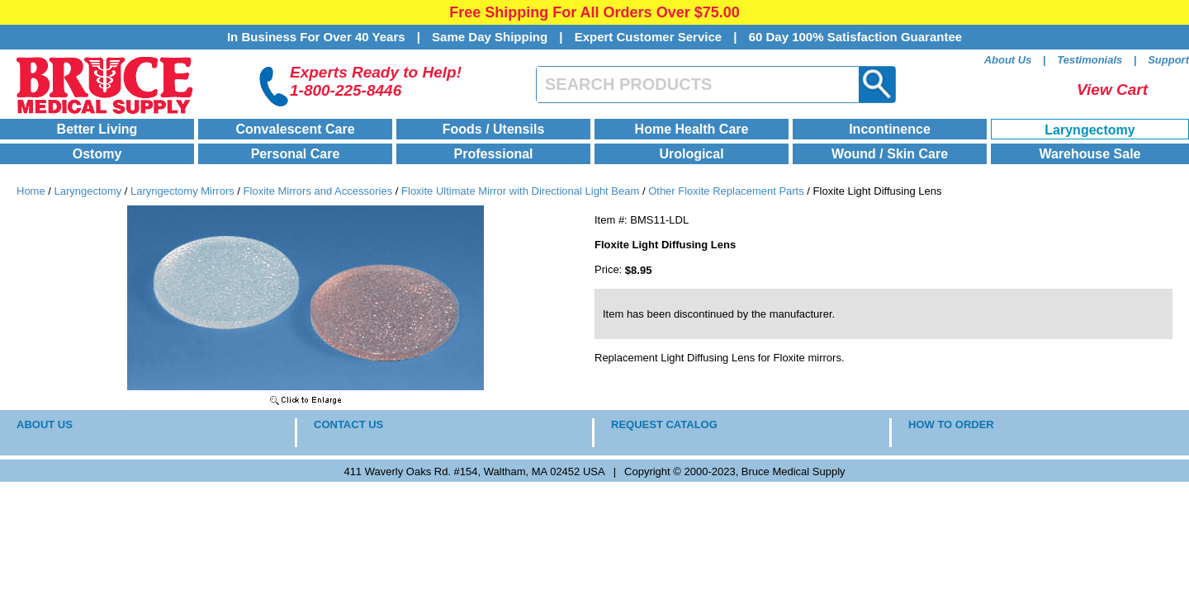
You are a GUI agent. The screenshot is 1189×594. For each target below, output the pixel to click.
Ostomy (97, 154)
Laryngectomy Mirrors (182, 191)
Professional (493, 154)
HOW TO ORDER (951, 424)
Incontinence (890, 129)
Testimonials (1089, 60)
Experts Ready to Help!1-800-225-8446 (376, 81)
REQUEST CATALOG (664, 424)
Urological (691, 154)
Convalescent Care (294, 129)
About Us (1008, 60)
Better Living (97, 129)
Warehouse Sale (1089, 154)
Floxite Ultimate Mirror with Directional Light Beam (520, 191)
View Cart (1112, 89)
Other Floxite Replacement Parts (726, 191)
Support (1168, 60)
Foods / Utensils (494, 129)
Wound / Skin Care (889, 154)
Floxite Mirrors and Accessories (318, 191)
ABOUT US (45, 424)
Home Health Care (692, 129)
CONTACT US (348, 424)
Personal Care (295, 154)
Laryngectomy (1090, 130)
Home (31, 191)
